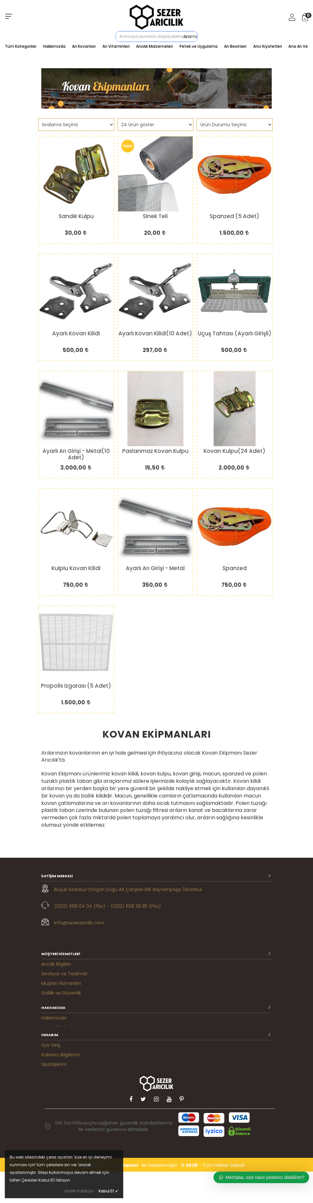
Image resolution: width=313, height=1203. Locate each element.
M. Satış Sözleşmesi (62, 1093)
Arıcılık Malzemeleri (154, 46)
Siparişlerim (54, 1074)
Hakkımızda (54, 46)
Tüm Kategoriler (20, 46)
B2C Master (124, 1196)
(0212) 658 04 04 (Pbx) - (81, 906)
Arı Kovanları (84, 46)
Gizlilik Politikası (79, 1191)
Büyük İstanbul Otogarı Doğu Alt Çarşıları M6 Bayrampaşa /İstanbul (128, 889)
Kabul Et (108, 1191)
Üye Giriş (50, 1055)
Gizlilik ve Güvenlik (61, 979)
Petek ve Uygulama (199, 46)
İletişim (49, 1031)
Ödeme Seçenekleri (63, 988)
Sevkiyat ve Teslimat (64, 959)
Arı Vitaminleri (116, 46)
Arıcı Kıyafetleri (267, 46)
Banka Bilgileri (56, 1022)
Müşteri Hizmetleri (61, 969)
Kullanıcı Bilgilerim (60, 1064)
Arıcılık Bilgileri (56, 950)
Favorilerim (53, 1084)
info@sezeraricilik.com (79, 923)
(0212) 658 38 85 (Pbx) (136, 906)
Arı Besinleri (235, 46)
